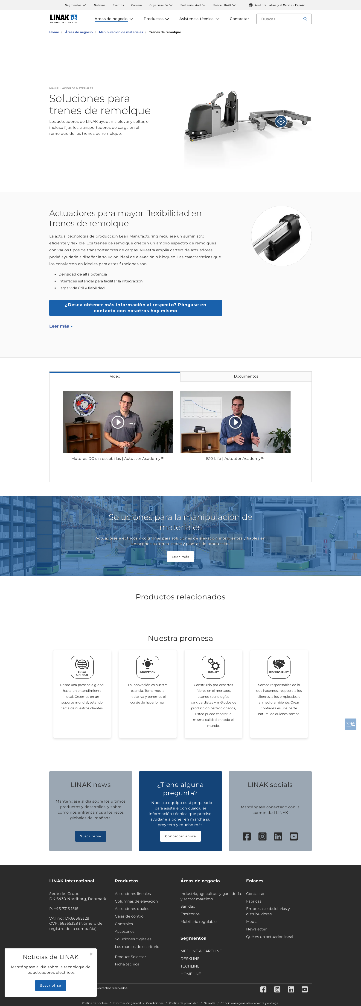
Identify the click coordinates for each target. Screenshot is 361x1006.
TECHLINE (190, 966)
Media (251, 921)
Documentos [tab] (246, 376)
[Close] (91, 954)
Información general (127, 1003)
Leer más (59, 326)
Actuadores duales (132, 908)
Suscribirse (91, 836)
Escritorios (190, 914)
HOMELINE (190, 974)
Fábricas (253, 901)
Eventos (118, 5)
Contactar (255, 894)
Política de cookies (95, 1003)
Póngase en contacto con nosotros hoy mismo (135, 307)
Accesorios (124, 931)
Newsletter (256, 929)
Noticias (99, 5)
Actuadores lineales (133, 894)
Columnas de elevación (136, 901)
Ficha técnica (127, 964)
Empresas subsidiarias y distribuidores (268, 911)
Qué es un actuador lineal (269, 937)
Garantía (209, 1003)
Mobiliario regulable (198, 921)
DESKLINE (190, 958)
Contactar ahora (180, 836)
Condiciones (154, 1003)
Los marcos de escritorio (137, 946)
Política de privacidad (183, 1003)
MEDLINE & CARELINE (201, 951)
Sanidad (187, 906)
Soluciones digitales (133, 939)
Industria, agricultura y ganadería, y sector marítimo (211, 896)
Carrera (136, 5)
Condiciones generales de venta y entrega (249, 1003)
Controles (124, 924)
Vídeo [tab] (115, 376)
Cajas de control (129, 916)
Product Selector (130, 957)
